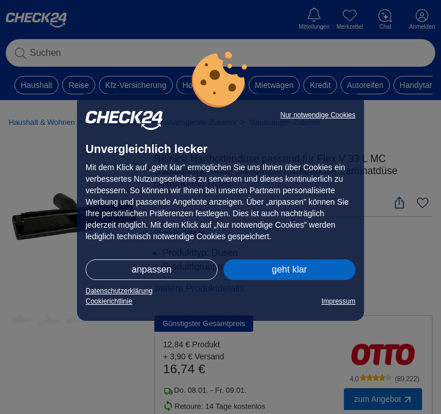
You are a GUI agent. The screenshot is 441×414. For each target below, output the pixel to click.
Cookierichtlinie (109, 301)
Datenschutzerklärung (119, 291)
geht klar (289, 269)
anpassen (151, 269)
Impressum (338, 301)
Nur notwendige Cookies (317, 115)
